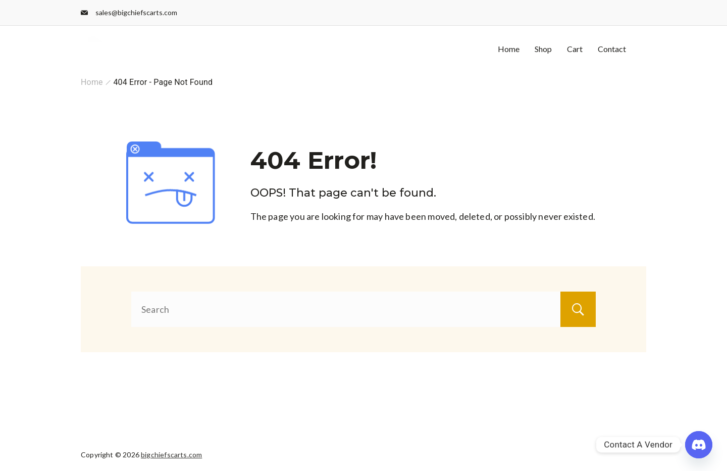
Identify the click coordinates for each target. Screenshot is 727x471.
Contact (612, 49)
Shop (543, 49)
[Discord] (698, 444)
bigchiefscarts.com (171, 454)
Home (509, 49)
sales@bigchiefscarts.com (136, 12)
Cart (575, 49)
